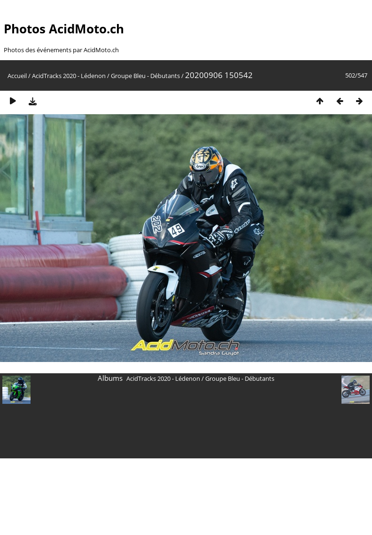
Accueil (17, 75)
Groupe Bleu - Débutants (145, 75)
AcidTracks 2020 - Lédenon (69, 75)
